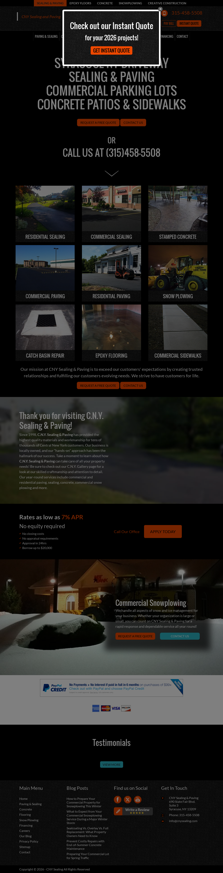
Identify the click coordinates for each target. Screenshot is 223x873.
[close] (160, 9)
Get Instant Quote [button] (111, 50)
